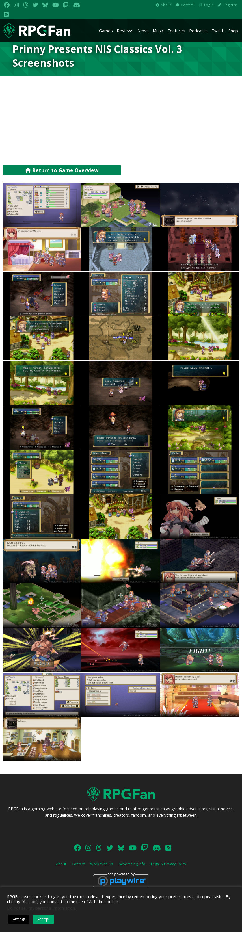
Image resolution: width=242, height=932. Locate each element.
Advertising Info (132, 863)
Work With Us (101, 863)
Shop (233, 30)
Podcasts (198, 30)
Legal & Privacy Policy (168, 863)
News (143, 30)
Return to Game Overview (61, 170)
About (166, 5)
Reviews (125, 30)
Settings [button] (19, 919)
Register (230, 5)
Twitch (217, 30)
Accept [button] (43, 919)
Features (176, 30)
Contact (187, 5)
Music (158, 30)
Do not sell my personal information (41, 908)
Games (106, 30)
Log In (209, 5)
